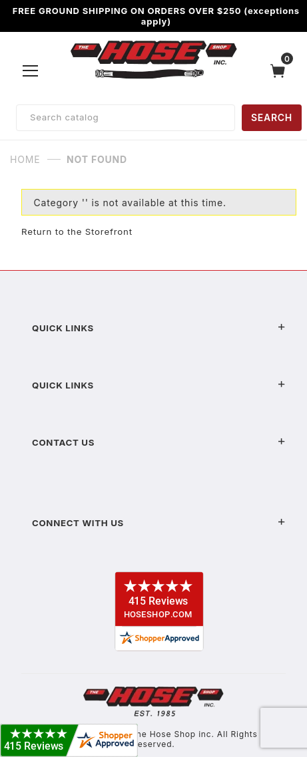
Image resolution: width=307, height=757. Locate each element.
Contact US (159, 442)
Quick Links (159, 328)
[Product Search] (125, 117)
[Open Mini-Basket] (281, 70)
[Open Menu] (31, 70)
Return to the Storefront (77, 231)
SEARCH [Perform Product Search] (271, 117)
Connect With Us (159, 523)
